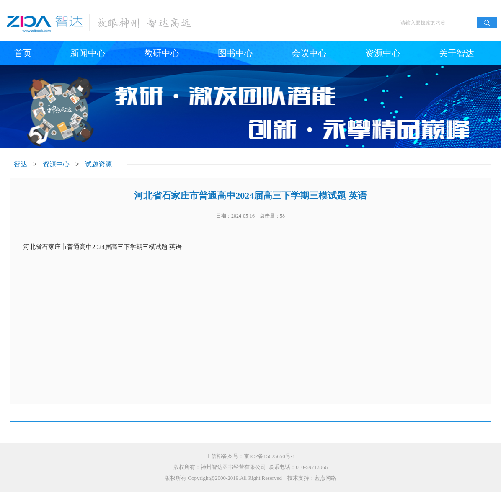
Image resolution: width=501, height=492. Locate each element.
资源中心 (382, 53)
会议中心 (309, 53)
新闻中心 (88, 53)
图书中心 (235, 53)
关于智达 (456, 53)
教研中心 (161, 53)
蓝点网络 (325, 478)
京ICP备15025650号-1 (269, 456)
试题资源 (98, 164)
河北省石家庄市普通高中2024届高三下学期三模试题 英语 (102, 246)
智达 (20, 164)
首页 (23, 53)
